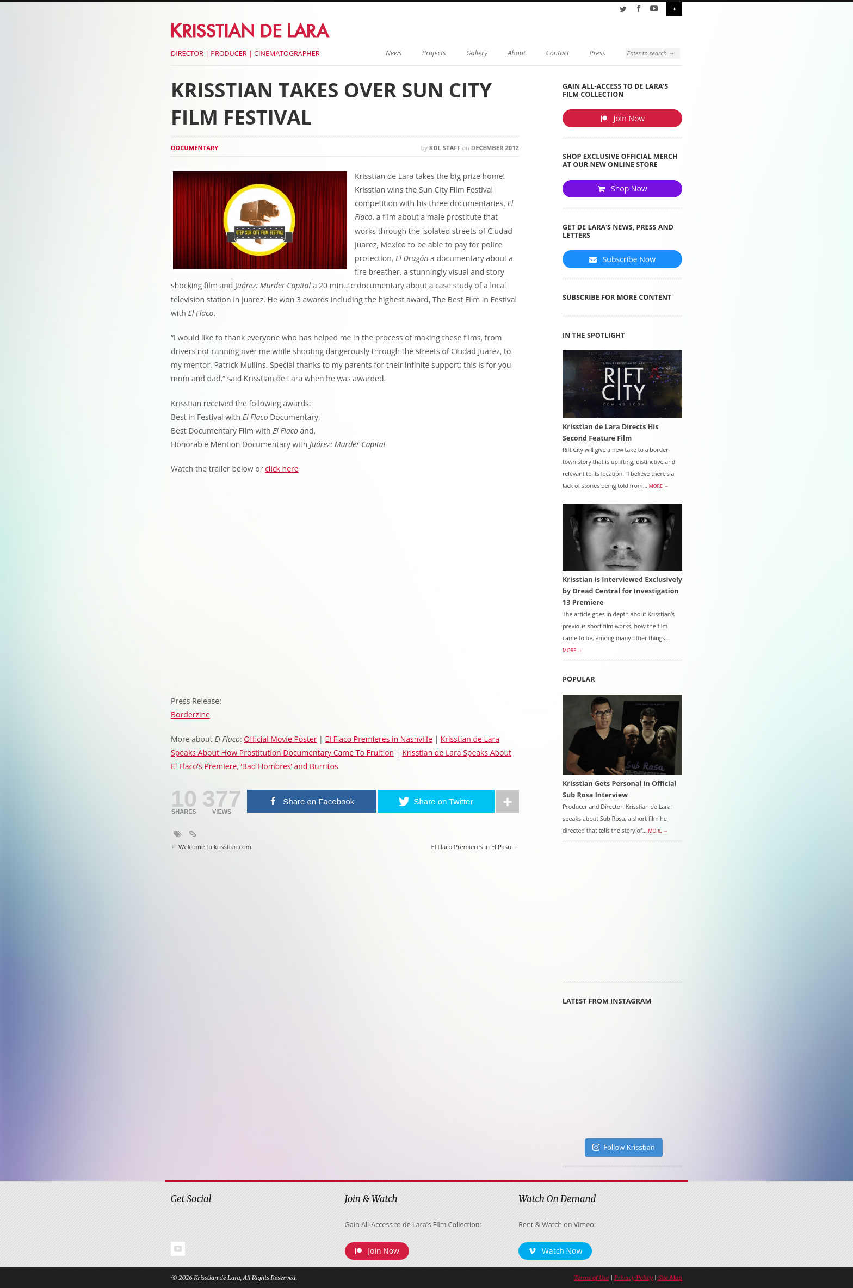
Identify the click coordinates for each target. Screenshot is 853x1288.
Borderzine (190, 714)
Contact (551, 53)
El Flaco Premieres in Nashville (378, 739)
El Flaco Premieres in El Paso (475, 847)
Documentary (194, 148)
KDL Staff (445, 148)
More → (659, 487)
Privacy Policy (633, 1279)
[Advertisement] (622, 916)
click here (282, 468)
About (510, 53)
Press (590, 53)
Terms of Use (591, 1279)
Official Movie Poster (280, 739)
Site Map (670, 1279)
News (387, 53)
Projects (427, 53)
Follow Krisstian (623, 1148)
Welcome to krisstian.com (211, 847)
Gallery (469, 53)
